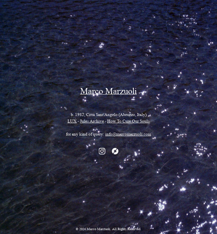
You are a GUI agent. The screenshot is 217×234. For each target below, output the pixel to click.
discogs (115, 151)
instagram (102, 151)
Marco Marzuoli (108, 92)
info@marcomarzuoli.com (128, 135)
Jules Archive (92, 122)
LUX (72, 122)
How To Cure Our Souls (128, 122)
